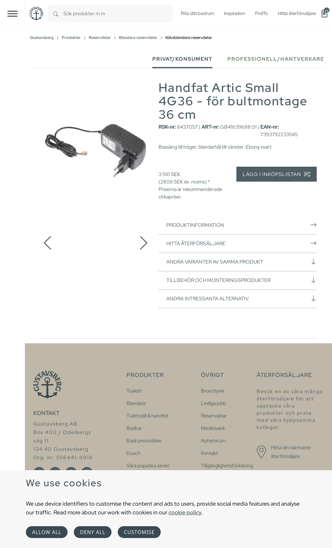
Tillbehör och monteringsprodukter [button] (241, 280)
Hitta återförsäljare (241, 243)
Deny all (92, 532)
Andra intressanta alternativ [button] (241, 298)
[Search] (56, 13)
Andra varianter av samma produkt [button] (241, 261)
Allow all (46, 532)
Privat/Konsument (182, 59)
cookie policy (185, 512)
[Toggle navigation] (12, 13)
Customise (139, 532)
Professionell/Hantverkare (275, 59)
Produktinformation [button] (241, 225)
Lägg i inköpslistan (277, 174)
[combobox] (118, 13)
